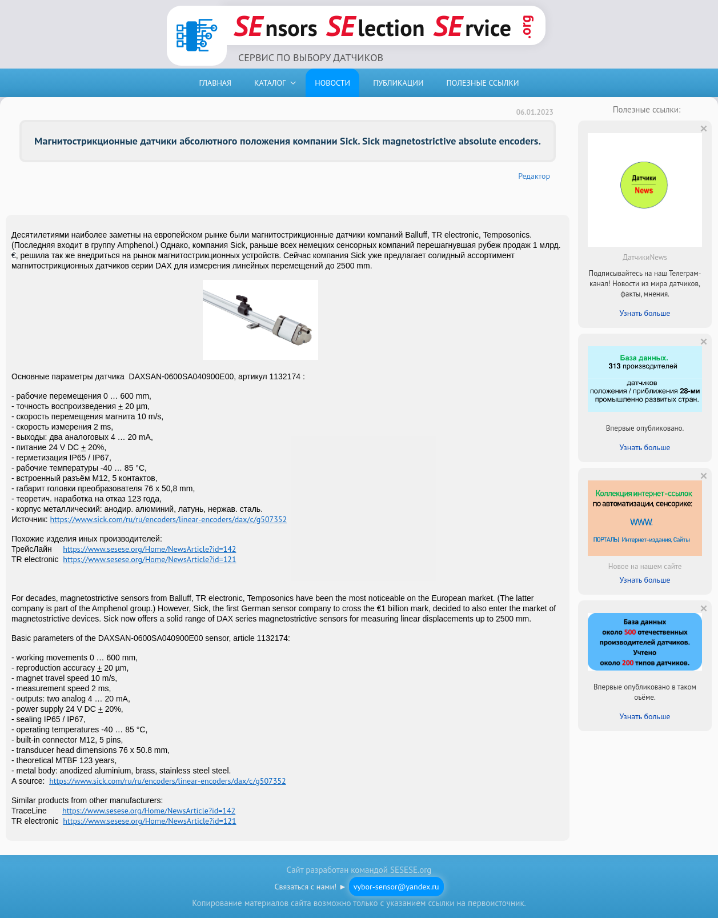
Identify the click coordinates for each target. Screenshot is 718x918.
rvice (473, 25)
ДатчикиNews (645, 257)
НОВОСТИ (332, 83)
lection (375, 25)
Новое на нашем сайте (645, 566)
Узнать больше (645, 313)
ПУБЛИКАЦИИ (398, 83)
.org (525, 27)
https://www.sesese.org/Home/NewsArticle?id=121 (149, 559)
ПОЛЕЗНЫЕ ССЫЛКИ (482, 83)
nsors (276, 25)
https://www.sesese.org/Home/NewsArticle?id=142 (149, 549)
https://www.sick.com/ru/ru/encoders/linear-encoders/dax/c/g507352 (168, 519)
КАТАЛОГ (270, 83)
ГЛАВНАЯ (215, 83)
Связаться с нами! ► (358, 886)
